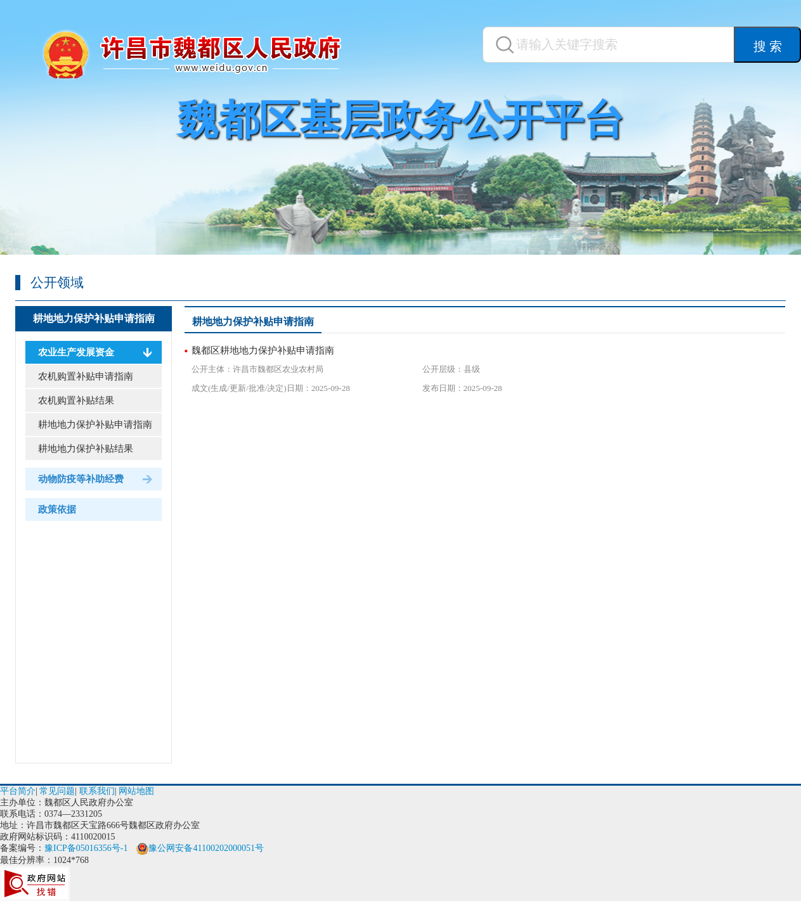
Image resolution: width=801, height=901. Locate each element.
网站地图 (136, 791)
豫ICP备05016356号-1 (85, 848)
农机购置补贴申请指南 (85, 376)
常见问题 (57, 791)
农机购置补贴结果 (76, 400)
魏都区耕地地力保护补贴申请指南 (263, 350)
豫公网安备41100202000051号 (199, 848)
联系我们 (97, 791)
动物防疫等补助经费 (81, 479)
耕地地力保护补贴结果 (85, 449)
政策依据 (57, 509)
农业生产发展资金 (76, 352)
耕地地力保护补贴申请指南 (94, 318)
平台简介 (18, 791)
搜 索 (767, 46)
